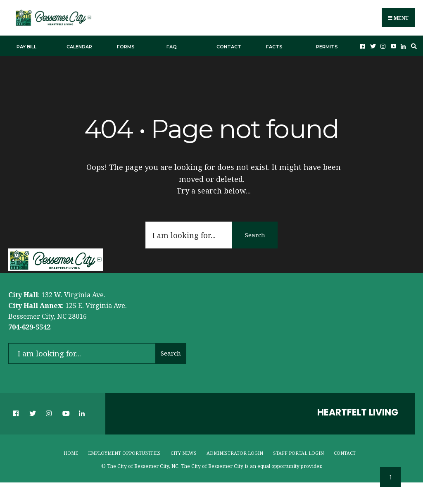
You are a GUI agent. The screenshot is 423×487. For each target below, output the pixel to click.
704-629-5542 (29, 327)
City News (184, 453)
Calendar (79, 47)
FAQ (171, 47)
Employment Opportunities (124, 453)
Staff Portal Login (298, 453)
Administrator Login (235, 453)
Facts (274, 47)
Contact (228, 47)
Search (255, 235)
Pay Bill (26, 47)
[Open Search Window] (412, 46)
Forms (126, 47)
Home (71, 453)
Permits (327, 47)
